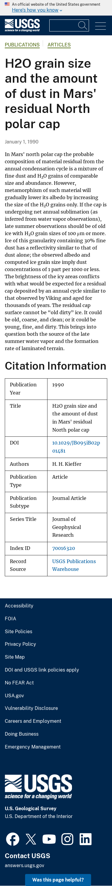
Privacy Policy (20, 644)
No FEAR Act (19, 683)
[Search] (83, 25)
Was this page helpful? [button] (58, 880)
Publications (22, 45)
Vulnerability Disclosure (31, 708)
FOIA (10, 619)
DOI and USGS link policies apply (42, 670)
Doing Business (22, 734)
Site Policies (18, 631)
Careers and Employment (33, 721)
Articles (59, 45)
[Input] (69, 25)
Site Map (15, 657)
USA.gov (14, 695)
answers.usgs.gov (24, 865)
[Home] (22, 30)
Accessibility (19, 606)
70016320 (63, 548)
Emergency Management (33, 747)
